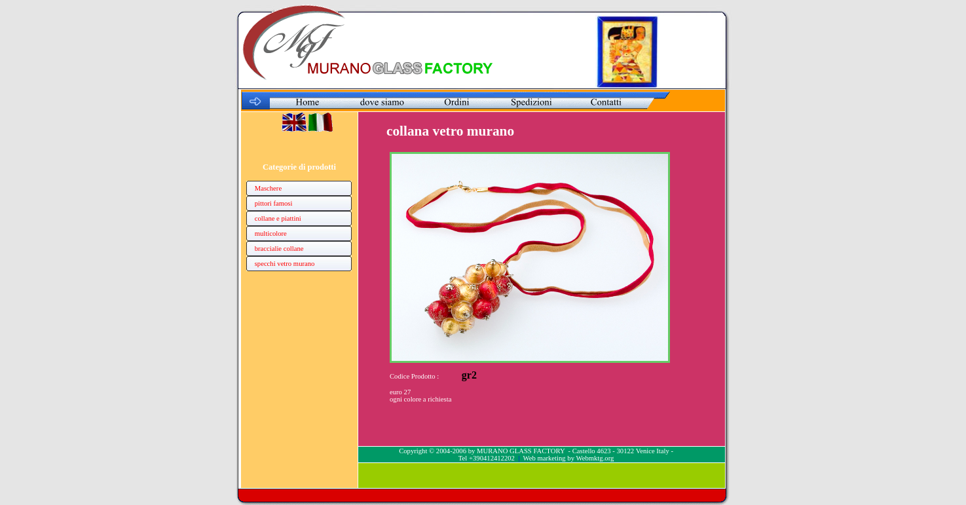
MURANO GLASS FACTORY (521, 451)
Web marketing (544, 458)
